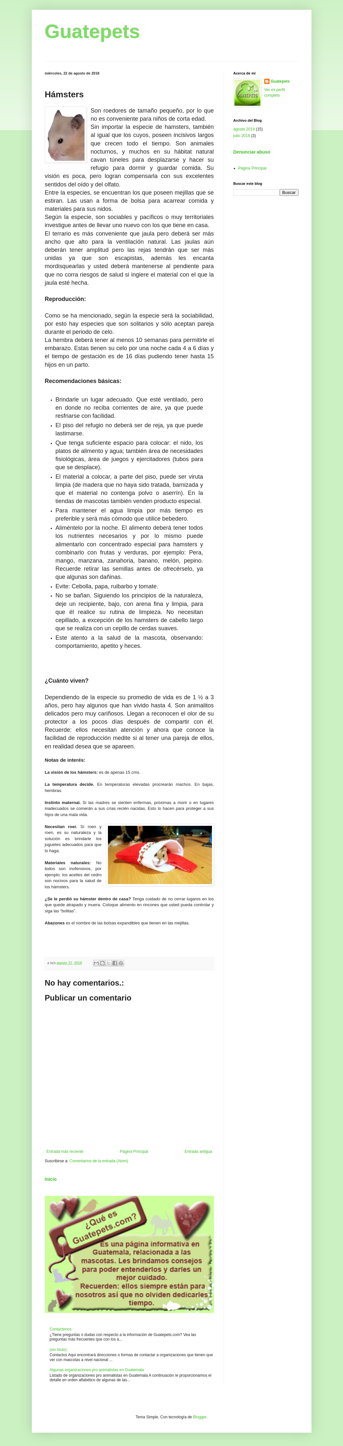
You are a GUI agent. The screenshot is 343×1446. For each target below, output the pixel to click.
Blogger (199, 1417)
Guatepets (92, 31)
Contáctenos (61, 1329)
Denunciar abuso (251, 152)
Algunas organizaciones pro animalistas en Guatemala (97, 1370)
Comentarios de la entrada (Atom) (99, 1161)
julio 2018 (241, 135)
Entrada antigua (198, 1151)
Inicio (51, 1179)
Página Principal (134, 1151)
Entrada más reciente (65, 1151)
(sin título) (58, 1349)
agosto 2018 (244, 129)
